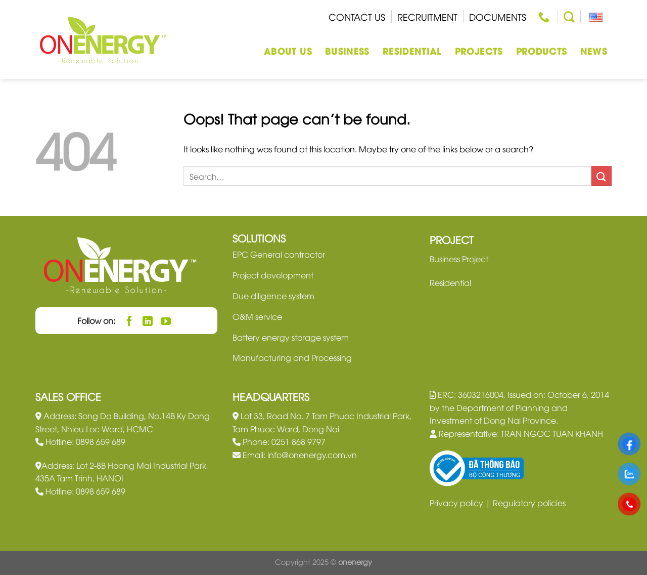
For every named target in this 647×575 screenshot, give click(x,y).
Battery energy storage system (291, 337)
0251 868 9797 (298, 441)
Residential (412, 50)
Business (347, 50)
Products (541, 50)
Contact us (357, 16)
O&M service (257, 316)
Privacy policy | (461, 502)
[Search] (569, 16)
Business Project (459, 258)
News (593, 50)
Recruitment (427, 16)
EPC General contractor (279, 254)
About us (288, 50)
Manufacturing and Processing (292, 357)
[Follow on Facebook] (129, 320)
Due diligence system (273, 295)
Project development (273, 274)
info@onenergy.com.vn (312, 454)
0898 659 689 (100, 441)
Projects (479, 50)
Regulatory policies (529, 502)
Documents (497, 16)
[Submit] (601, 176)
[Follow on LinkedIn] (148, 320)
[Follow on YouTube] (166, 320)
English (592, 16)
